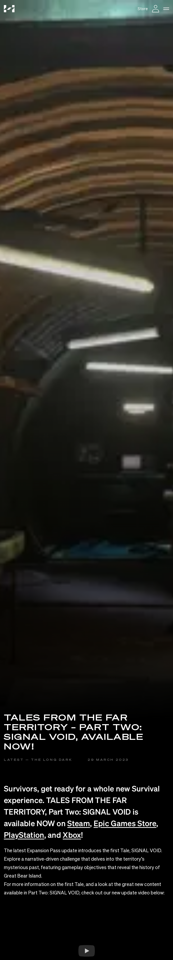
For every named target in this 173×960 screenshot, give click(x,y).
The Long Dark (51, 760)
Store (143, 8)
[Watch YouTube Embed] (86, 951)
